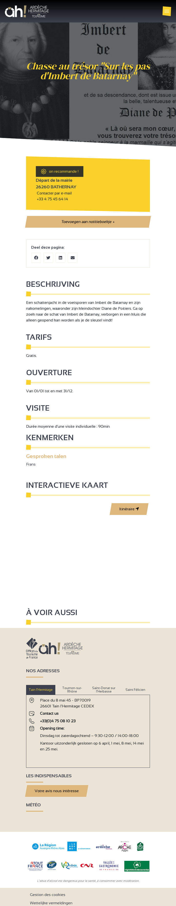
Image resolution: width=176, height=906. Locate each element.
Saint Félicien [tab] (135, 690)
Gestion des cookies (47, 895)
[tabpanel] (88, 729)
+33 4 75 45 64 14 (52, 199)
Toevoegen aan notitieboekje (88, 222)
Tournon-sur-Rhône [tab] (72, 689)
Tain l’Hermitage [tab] (41, 690)
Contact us (49, 713)
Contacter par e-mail (54, 193)
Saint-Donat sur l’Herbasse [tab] (103, 689)
